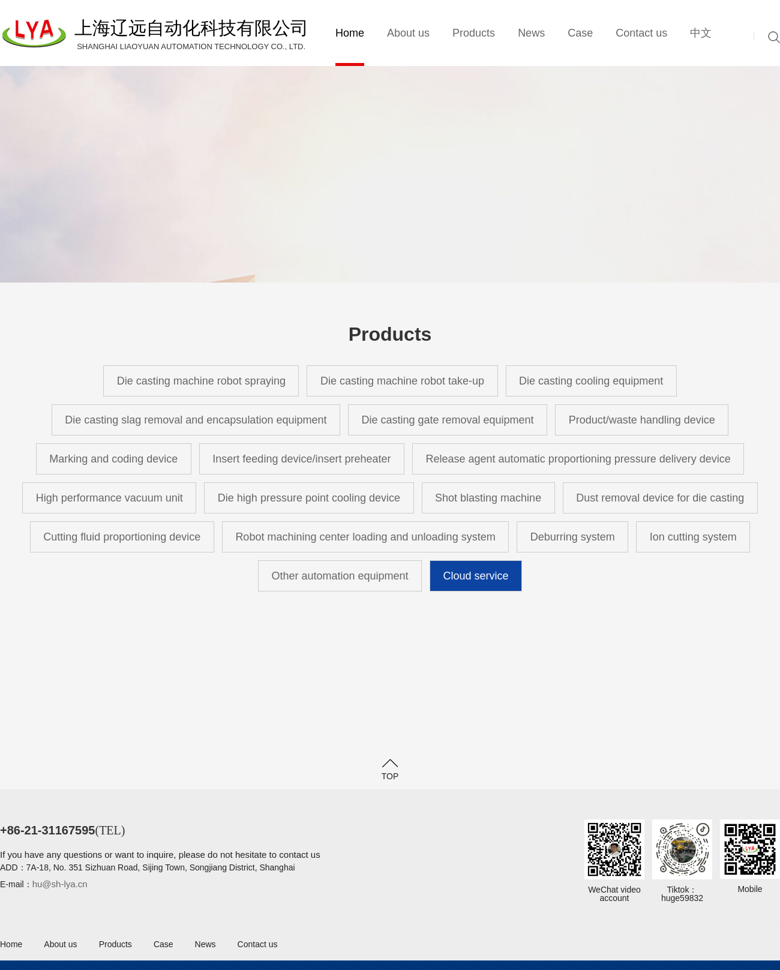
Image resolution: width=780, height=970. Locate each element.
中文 (701, 33)
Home (349, 33)
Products (473, 33)
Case (580, 33)
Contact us (641, 33)
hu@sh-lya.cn (60, 884)
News (531, 33)
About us (408, 33)
